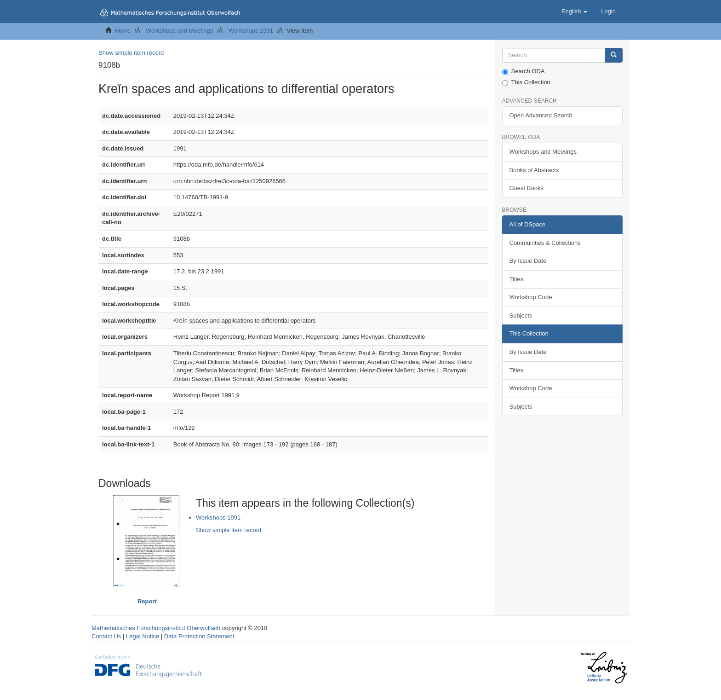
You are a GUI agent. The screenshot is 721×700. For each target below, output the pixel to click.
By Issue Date (528, 260)
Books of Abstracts (534, 170)
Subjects (520, 315)
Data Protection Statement (199, 636)
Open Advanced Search (540, 115)
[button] (574, 11)
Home (122, 30)
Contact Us (106, 636)
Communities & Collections (545, 242)
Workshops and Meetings (179, 30)
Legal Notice (142, 636)
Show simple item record (131, 52)
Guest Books (526, 188)
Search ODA (523, 71)
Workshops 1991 (251, 30)
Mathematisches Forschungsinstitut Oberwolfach (156, 628)
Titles (516, 279)
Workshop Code (530, 297)
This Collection (526, 82)
